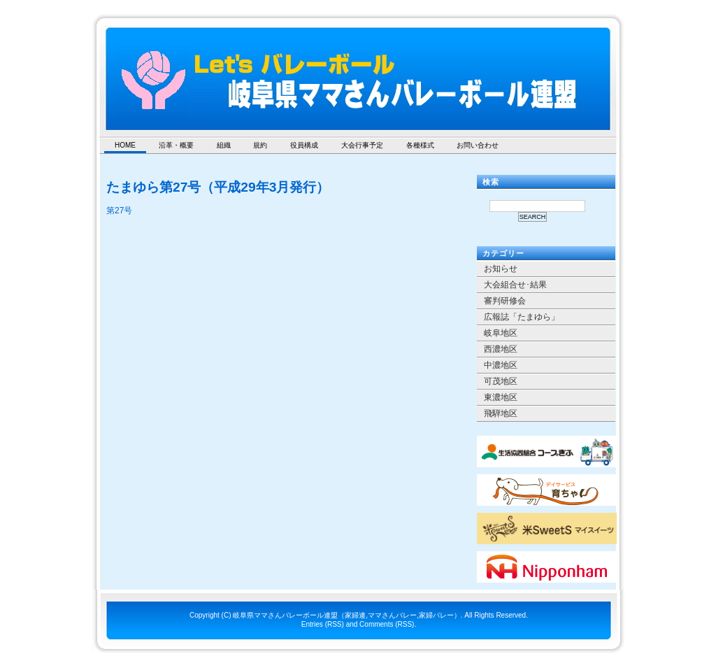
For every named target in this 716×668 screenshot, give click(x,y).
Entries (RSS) (322, 624)
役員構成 (304, 145)
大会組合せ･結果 (515, 285)
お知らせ (500, 268)
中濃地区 (500, 365)
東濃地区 (500, 397)
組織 (224, 145)
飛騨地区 (500, 413)
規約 (260, 145)
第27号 (119, 210)
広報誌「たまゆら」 (521, 317)
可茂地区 (500, 381)
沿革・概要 (176, 145)
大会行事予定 (362, 145)
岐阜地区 (500, 333)
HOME (125, 145)
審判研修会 (505, 301)
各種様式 (420, 145)
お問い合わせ (478, 145)
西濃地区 (500, 349)
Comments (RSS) (386, 624)
